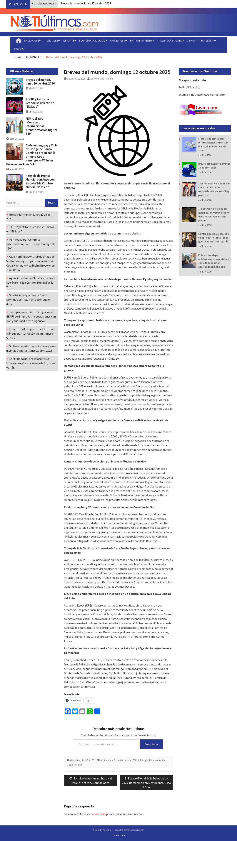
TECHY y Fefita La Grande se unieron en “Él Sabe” (40, 103)
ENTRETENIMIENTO (141, 41)
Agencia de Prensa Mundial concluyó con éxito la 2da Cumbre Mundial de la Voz (40, 181)
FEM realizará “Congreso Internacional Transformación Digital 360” (41, 126)
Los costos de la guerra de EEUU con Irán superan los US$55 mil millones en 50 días (30, 333)
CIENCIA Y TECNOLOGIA (200, 41)
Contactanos (118, 835)
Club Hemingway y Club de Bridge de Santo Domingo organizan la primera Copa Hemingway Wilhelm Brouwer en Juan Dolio (31, 154)
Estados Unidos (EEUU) (126, 760)
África (103, 760)
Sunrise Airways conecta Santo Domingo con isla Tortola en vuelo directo (28, 299)
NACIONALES (31, 41)
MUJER (18, 49)
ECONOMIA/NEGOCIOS (92, 41)
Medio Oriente (75, 764)
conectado (99, 814)
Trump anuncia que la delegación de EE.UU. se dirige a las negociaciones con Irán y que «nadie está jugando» (31, 316)
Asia (110, 760)
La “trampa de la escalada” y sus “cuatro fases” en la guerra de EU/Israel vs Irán (214, 237)
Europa (144, 760)
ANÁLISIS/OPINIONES (169, 41)
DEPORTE (68, 41)
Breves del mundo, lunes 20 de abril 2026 (85, 3)
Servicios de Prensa (102, 78)
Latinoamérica (157, 760)
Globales (75, 760)
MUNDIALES (51, 41)
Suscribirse (151, 744)
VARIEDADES (117, 41)
